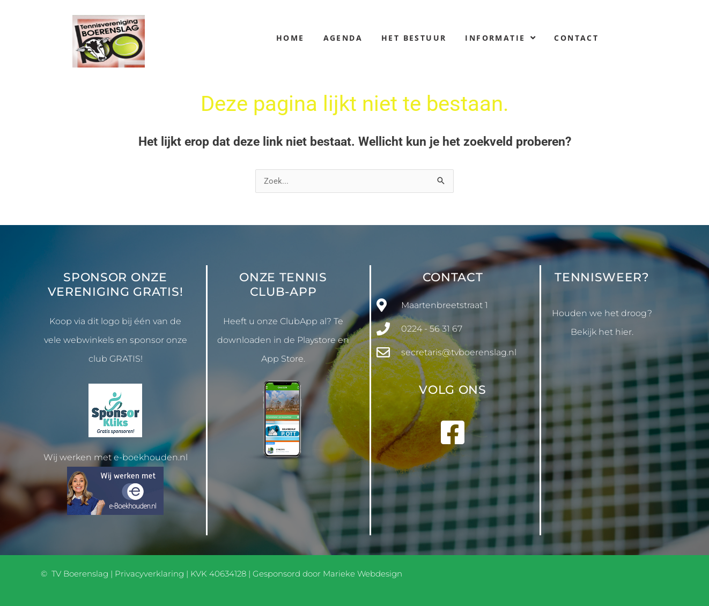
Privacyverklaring (149, 573)
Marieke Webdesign (362, 573)
